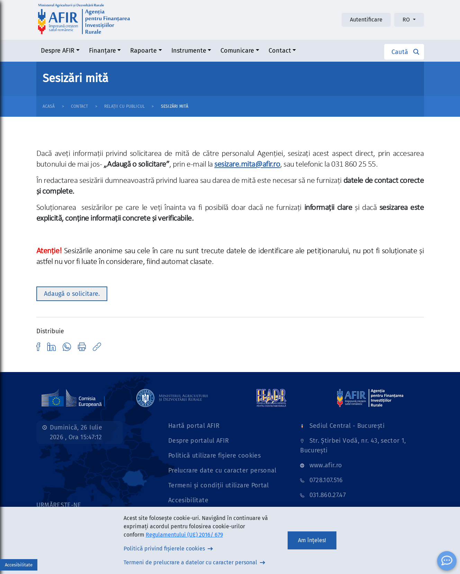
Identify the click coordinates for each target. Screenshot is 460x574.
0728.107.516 (326, 480)
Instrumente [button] (188, 50)
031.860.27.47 (327, 495)
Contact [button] (280, 50)
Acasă (49, 106)
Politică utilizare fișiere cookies (214, 455)
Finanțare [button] (102, 50)
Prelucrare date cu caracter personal (222, 470)
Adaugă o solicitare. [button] (72, 294)
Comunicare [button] (237, 50)
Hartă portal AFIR (193, 426)
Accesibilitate (188, 500)
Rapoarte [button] (143, 50)
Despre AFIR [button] (57, 50)
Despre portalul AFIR (198, 440)
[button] (404, 52)
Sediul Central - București (347, 426)
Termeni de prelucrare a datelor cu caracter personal (190, 562)
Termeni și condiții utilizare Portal (218, 485)
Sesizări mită (174, 106)
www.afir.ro (325, 465)
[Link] (73, 397)
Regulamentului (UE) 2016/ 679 (184, 534)
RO (407, 19)
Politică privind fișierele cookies (164, 548)
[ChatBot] (447, 561)
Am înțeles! (312, 540)
